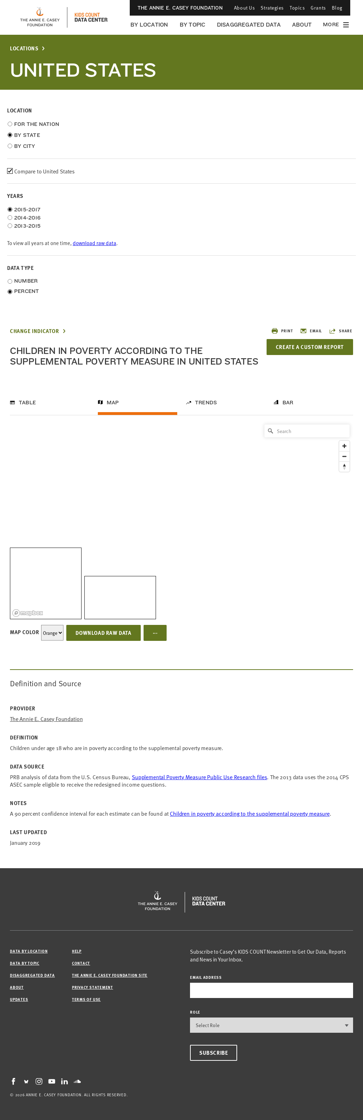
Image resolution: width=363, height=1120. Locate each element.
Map (113, 402)
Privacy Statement (92, 987)
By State (27, 135)
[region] (181, 520)
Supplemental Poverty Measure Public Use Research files (199, 777)
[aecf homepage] (40, 17)
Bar (288, 402)
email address (206, 977)
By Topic (193, 24)
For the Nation (36, 124)
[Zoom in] (344, 446)
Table (27, 402)
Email (311, 330)
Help (77, 951)
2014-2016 (27, 218)
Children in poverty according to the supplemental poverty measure (250, 813)
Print (282, 330)
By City (24, 146)
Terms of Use (86, 999)
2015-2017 (27, 209)
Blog (337, 7)
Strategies (272, 7)
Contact (81, 963)
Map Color (24, 632)
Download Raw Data (103, 633)
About (302, 24)
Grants (318, 7)
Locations (24, 48)
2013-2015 (27, 226)
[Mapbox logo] (27, 613)
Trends (206, 402)
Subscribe (213, 1053)
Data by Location (29, 951)
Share (340, 330)
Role (195, 1012)
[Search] (307, 431)
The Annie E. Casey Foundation (180, 8)
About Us (244, 7)
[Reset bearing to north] (344, 466)
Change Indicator (34, 331)
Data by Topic (24, 963)
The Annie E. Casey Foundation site (109, 975)
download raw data (94, 242)
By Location (149, 24)
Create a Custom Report (310, 347)
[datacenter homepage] (91, 17)
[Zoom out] (344, 456)
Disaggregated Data (249, 24)
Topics (297, 7)
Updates (19, 999)
